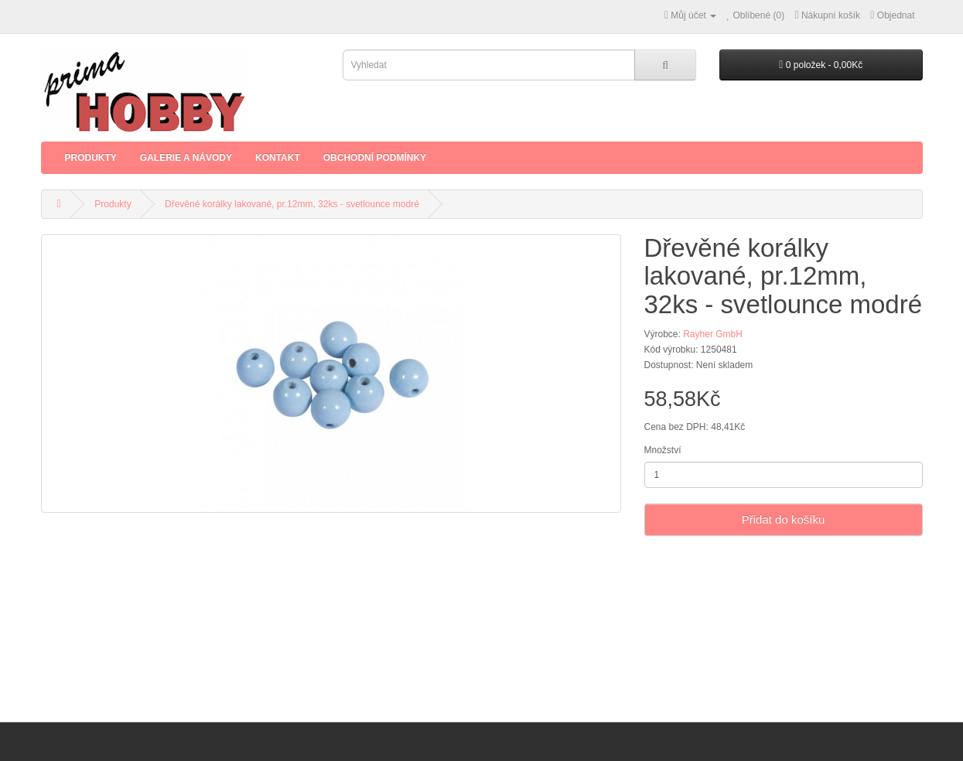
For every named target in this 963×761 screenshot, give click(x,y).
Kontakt (277, 157)
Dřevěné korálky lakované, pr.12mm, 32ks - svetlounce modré (292, 204)
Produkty (91, 157)
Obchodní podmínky (374, 157)
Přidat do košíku (783, 519)
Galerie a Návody (186, 157)
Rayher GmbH (713, 334)
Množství (662, 450)
